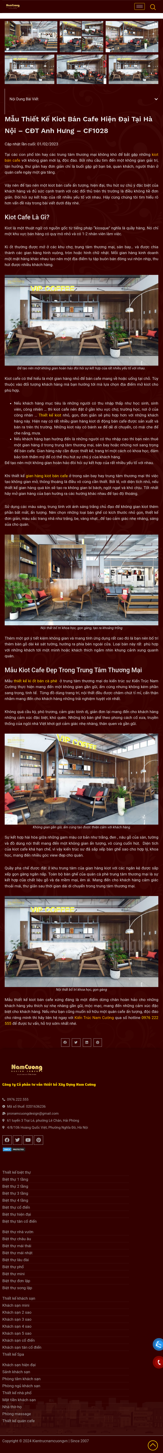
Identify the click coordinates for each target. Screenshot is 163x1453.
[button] (156, 99)
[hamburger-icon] (139, 6)
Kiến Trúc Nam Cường (94, 1017)
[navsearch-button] (152, 6)
